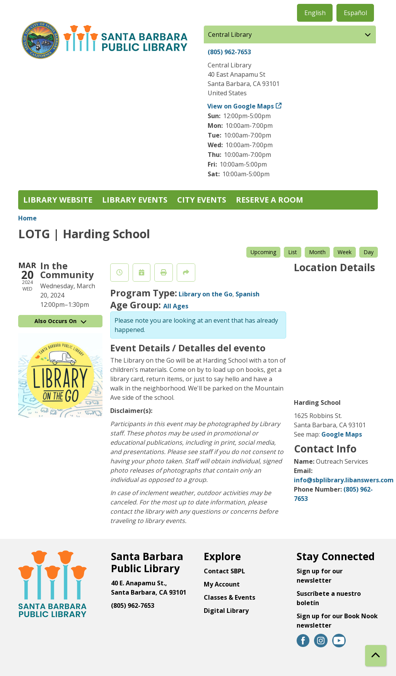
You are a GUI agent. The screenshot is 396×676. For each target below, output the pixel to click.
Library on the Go (205, 294)
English (315, 13)
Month (317, 252)
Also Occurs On (60, 321)
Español (355, 13)
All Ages (175, 306)
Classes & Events (229, 597)
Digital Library (226, 610)
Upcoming (263, 252)
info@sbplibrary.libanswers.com (344, 480)
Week (345, 252)
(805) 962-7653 (229, 52)
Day (369, 252)
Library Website (57, 199)
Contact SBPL (224, 571)
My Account (222, 584)
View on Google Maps (241, 106)
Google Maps (341, 434)
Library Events (134, 199)
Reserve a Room (269, 199)
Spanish (247, 294)
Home (27, 218)
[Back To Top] (375, 655)
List (292, 252)
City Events (201, 199)
